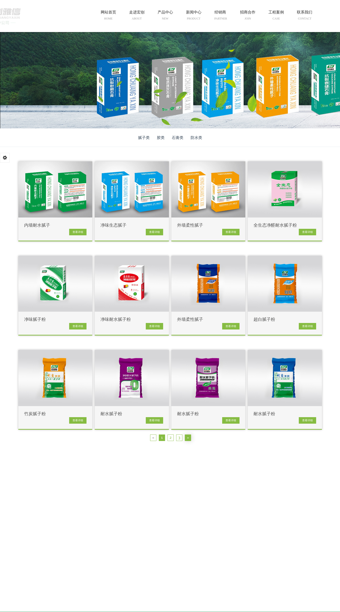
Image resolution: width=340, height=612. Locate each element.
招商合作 (247, 16)
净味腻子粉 (35, 319)
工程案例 (276, 16)
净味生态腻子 (113, 225)
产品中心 (165, 16)
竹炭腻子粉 (35, 414)
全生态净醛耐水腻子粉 (275, 225)
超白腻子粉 (264, 319)
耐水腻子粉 (111, 414)
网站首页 (108, 16)
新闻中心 (193, 16)
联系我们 (304, 16)
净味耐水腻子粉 (115, 319)
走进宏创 (137, 16)
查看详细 (78, 232)
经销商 (220, 16)
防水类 (196, 138)
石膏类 (177, 138)
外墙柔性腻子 (190, 225)
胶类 (161, 138)
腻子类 (144, 138)
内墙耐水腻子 (37, 225)
